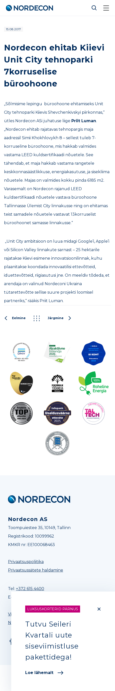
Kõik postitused (37, 318)
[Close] (99, 609)
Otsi (94, 8)
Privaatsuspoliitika (26, 561)
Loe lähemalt (44, 672)
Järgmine (60, 318)
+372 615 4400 (30, 588)
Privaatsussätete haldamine (35, 570)
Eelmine (15, 318)
